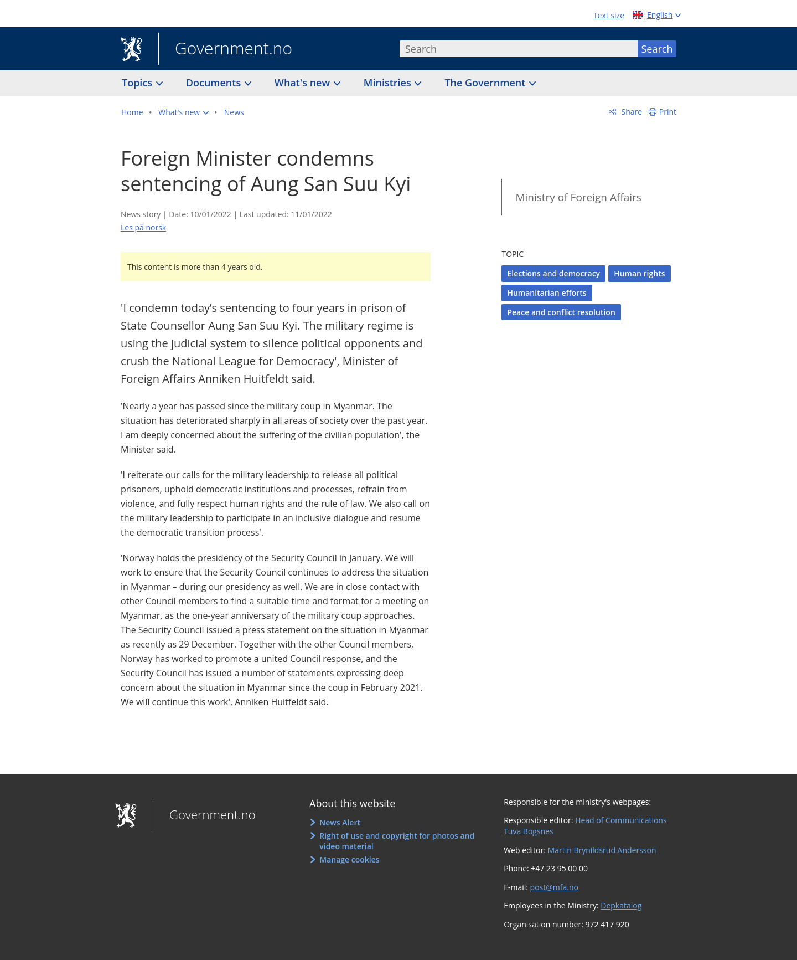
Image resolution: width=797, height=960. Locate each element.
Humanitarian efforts (546, 293)
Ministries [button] (389, 82)
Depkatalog (621, 905)
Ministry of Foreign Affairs (578, 197)
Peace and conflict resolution (561, 312)
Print (667, 111)
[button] (183, 112)
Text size (608, 15)
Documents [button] (215, 82)
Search (657, 48)
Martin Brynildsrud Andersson (602, 850)
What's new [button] (304, 82)
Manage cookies (349, 859)
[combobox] (519, 48)
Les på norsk (143, 227)
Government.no (225, 49)
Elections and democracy (553, 273)
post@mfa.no (554, 887)
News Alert (339, 822)
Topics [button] (138, 82)
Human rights (639, 273)
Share (630, 111)
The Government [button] (486, 82)
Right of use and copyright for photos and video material (396, 841)
